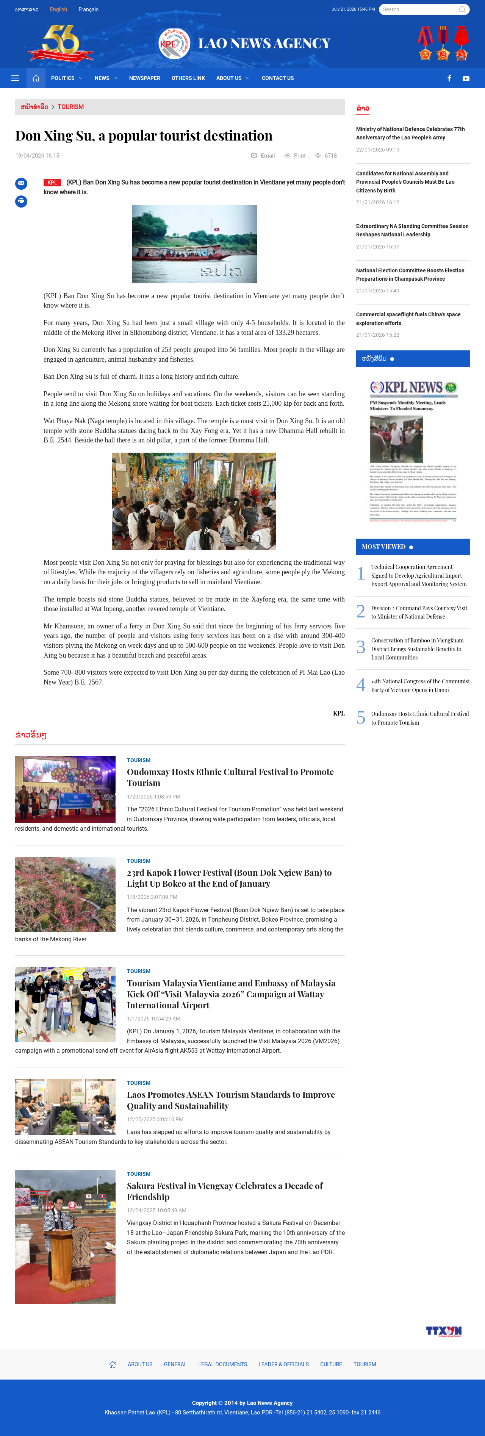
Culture (331, 1364)
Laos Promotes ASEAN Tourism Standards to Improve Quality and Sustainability (231, 1100)
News (106, 78)
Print (295, 155)
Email (263, 155)
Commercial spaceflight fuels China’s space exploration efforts (408, 318)
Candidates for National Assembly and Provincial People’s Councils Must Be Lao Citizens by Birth (405, 182)
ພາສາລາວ (27, 9)
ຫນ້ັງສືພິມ (378, 358)
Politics (67, 78)
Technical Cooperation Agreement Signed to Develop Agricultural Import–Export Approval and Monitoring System (419, 575)
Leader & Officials (283, 1364)
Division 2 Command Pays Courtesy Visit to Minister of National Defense (419, 612)
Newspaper (144, 78)
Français (88, 9)
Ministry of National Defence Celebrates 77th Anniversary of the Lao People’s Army (410, 133)
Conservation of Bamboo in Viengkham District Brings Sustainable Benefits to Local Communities (417, 649)
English (58, 9)
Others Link (188, 78)
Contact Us (278, 78)
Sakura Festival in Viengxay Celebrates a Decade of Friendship (225, 1191)
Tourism (71, 107)
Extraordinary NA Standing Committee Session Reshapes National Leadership (412, 230)
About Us (233, 78)
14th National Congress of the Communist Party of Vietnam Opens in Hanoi (420, 685)
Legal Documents (222, 1364)
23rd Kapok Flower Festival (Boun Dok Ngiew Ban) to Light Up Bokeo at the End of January (229, 878)
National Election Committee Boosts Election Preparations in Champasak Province (410, 274)
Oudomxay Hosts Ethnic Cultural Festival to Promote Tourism (230, 777)
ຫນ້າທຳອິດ (34, 107)
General (175, 1364)
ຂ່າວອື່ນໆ (31, 735)
